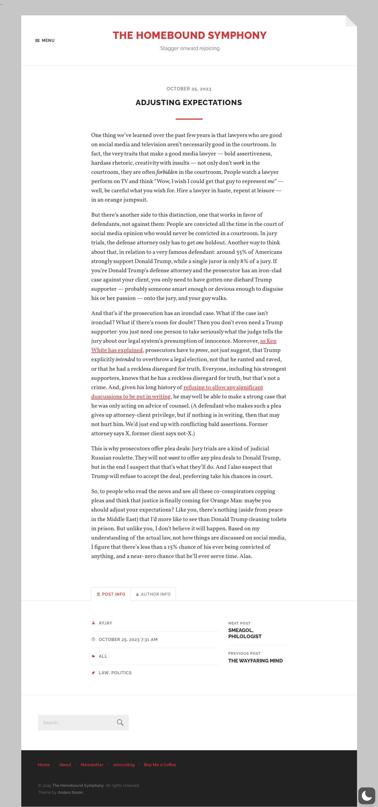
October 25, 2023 (189, 88)
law (104, 672)
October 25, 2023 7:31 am (128, 639)
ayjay (105, 623)
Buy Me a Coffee (160, 764)
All (103, 656)
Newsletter (92, 764)
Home (44, 764)
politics (121, 672)
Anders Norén (70, 792)
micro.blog (124, 764)
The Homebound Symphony (190, 35)
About (65, 764)
